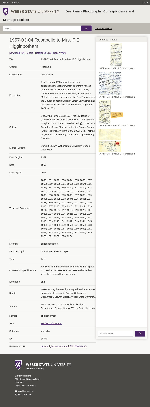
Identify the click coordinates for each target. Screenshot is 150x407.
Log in (145, 2)
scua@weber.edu (24, 391)
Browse (15, 2)
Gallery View (59, 52)
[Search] (42, 28)
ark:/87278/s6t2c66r (51, 323)
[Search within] (115, 334)
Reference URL (43, 52)
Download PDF (17, 52)
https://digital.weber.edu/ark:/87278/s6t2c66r (64, 346)
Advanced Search (103, 28)
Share (30, 52)
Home (6, 2)
